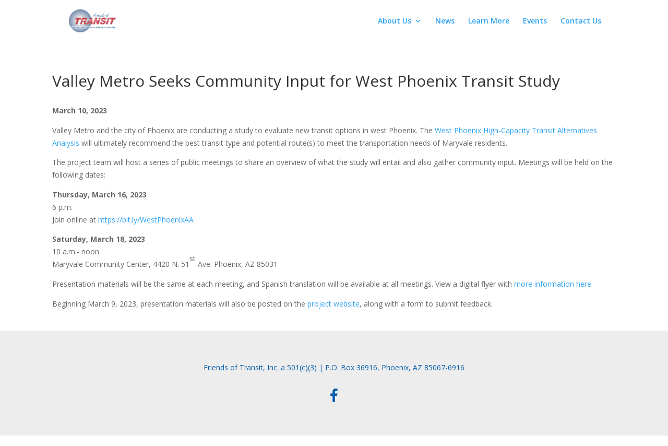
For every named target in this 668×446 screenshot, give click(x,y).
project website (333, 304)
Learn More (488, 21)
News (445, 21)
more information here (552, 284)
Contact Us (580, 21)
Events (535, 21)
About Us (394, 21)
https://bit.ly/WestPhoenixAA (146, 220)
